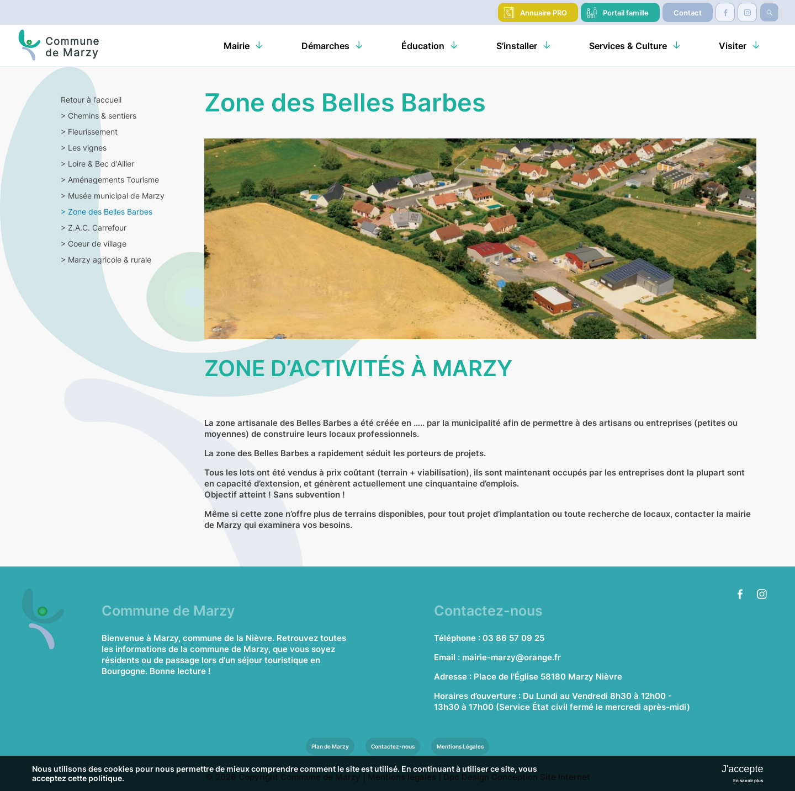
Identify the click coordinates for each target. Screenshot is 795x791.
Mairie (237, 45)
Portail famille (626, 12)
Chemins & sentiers (98, 115)
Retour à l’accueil (91, 99)
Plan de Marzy (330, 746)
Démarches (325, 45)
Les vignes (84, 147)
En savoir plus (748, 780)
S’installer (516, 45)
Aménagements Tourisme (110, 179)
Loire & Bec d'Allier (97, 163)
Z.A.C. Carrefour (93, 227)
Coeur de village (93, 243)
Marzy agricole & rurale (106, 259)
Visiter (732, 45)
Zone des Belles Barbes (106, 211)
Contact (688, 12)
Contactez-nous (393, 746)
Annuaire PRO (543, 12)
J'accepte (742, 768)
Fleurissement (89, 131)
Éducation (422, 45)
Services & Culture (628, 45)
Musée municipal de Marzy (113, 195)
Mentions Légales (460, 746)
